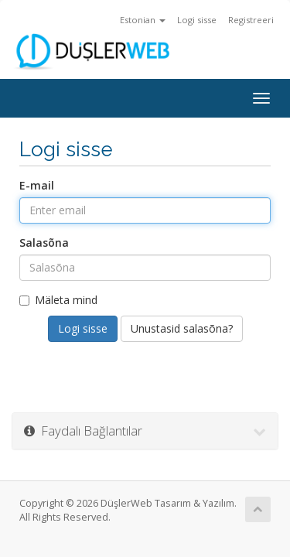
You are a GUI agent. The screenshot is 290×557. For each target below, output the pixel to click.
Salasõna (44, 242)
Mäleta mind (58, 299)
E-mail (36, 185)
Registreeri (251, 20)
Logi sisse (197, 20)
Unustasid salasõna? (182, 328)
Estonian (142, 20)
